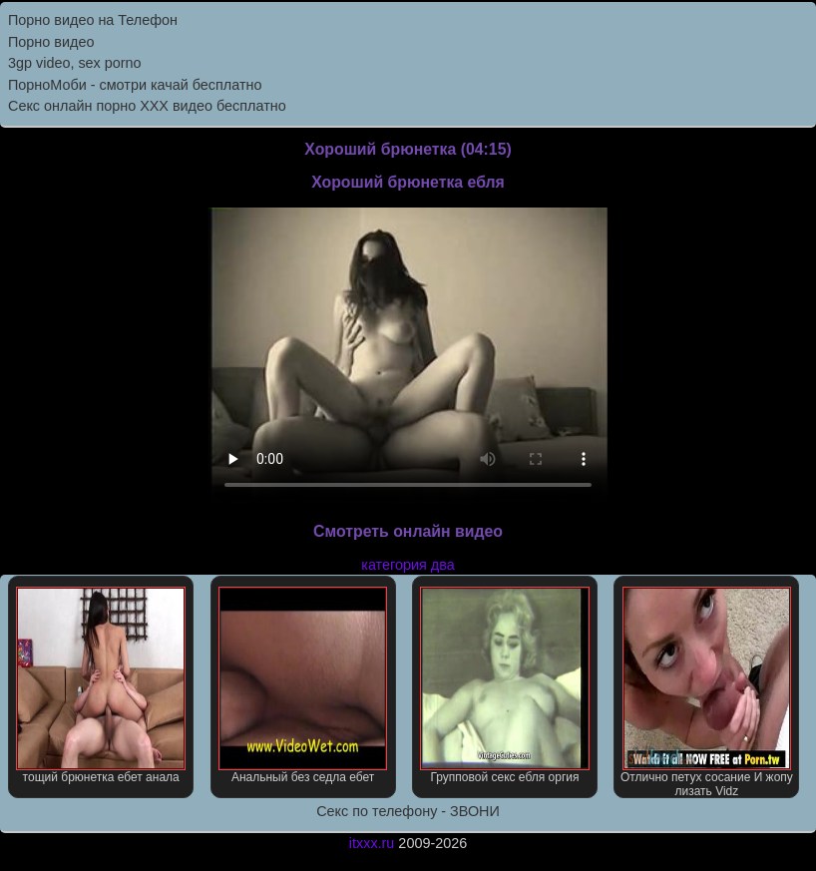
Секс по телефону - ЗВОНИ (408, 811)
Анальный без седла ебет (303, 685)
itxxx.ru (372, 843)
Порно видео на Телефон (93, 20)
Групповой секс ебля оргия (505, 685)
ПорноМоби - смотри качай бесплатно (134, 85)
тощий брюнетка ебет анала (101, 685)
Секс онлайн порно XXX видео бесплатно (147, 106)
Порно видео (51, 42)
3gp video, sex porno (75, 63)
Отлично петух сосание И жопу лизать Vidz (706, 692)
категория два (407, 565)
